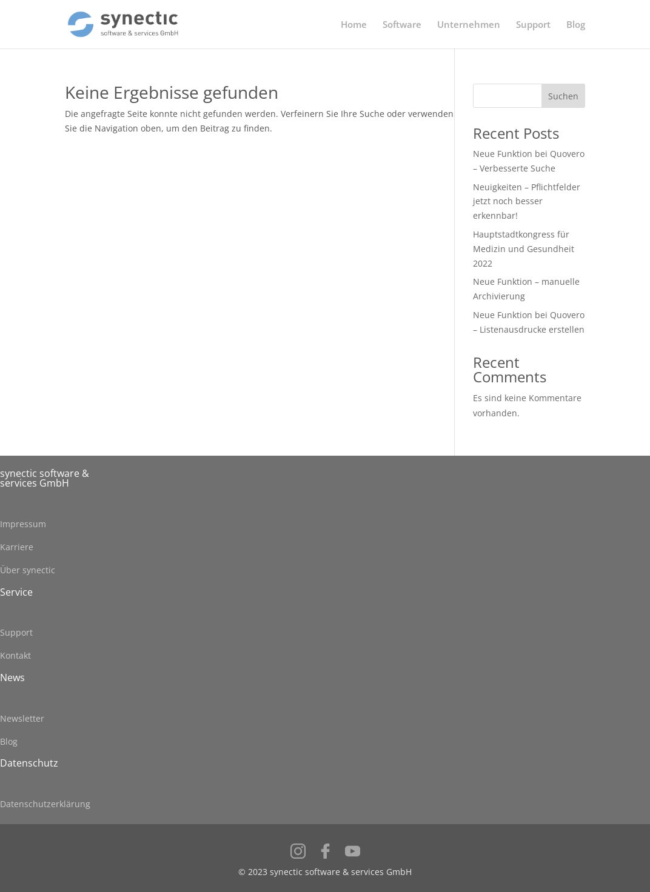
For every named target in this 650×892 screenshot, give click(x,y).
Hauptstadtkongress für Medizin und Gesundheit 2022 (523, 248)
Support (533, 25)
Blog (575, 25)
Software (402, 25)
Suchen (563, 96)
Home (354, 25)
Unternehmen (468, 25)
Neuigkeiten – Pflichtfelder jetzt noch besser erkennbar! (526, 201)
